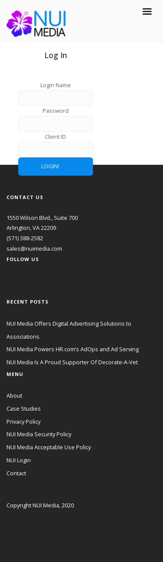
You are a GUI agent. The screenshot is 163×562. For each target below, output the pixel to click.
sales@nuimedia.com (34, 248)
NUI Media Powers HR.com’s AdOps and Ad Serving (73, 349)
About (14, 395)
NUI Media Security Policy (39, 434)
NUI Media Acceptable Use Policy (49, 447)
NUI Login (19, 460)
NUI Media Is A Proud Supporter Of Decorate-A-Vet (72, 362)
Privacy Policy (23, 421)
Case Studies (24, 408)
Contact (16, 473)
